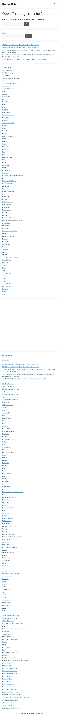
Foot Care (5, 149)
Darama (4, 133)
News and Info (9, 4)
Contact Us (5, 634)
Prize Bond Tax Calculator (10, 687)
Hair (3, 152)
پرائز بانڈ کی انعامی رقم (8, 702)
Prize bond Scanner (8, 684)
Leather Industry (7, 183)
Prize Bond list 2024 (8, 681)
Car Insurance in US (8, 123)
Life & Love (5, 186)
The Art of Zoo (6, 273)
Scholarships (6, 244)
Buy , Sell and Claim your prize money (13, 629)
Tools (3, 276)
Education (5, 139)
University (5, 289)
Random (4, 239)
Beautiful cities (6, 102)
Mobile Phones (6, 204)
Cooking (4, 128)
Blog (3, 107)
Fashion (4, 141)
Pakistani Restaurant (8, 218)
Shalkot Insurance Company (11, 257)
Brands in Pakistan (8, 115)
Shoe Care (5, 262)
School (4, 247)
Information (6, 170)
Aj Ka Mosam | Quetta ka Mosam (12, 623)
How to (4, 168)
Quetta (4, 233)
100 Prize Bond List (8, 67)
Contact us (5, 631)
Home (4, 644)
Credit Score (6, 131)
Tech (3, 270)
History (4, 160)
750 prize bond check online (10, 615)
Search (4, 33)
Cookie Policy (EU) (7, 637)
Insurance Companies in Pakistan (12, 175)
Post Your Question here (9, 658)
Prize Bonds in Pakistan (9, 689)
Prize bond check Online (9, 668)
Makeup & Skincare (8, 191)
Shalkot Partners (7, 355)
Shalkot (4, 255)
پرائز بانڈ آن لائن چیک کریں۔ (10, 700)
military (4, 199)
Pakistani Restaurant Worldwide (12, 220)
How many (5, 165)
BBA (3, 99)
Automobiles (6, 96)
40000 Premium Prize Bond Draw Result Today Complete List (20, 45)
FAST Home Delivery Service (10, 639)
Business (5, 120)
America (4, 94)
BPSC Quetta (6, 112)
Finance (4, 144)
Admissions (5, 86)
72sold (4, 81)
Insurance (5, 173)
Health (4, 154)
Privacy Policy (6, 663)
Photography (6, 223)
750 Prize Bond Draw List (10, 83)
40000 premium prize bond (10, 78)
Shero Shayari (6, 260)
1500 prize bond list (8, 70)
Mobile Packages (7, 202)
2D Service (5, 75)
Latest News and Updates (10, 652)
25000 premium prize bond (10, 73)
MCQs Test (5, 197)
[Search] (26, 24)
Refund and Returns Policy (10, 692)
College (4, 125)
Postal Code (6, 226)
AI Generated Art (7, 88)
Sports (4, 268)
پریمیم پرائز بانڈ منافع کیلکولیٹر (10, 708)
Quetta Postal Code (8, 236)
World (4, 294)
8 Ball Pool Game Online (9, 618)
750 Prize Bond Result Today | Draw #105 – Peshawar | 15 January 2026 (24, 59)
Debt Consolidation (8, 136)
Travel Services (6, 284)
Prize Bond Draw (7, 676)
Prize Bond (5, 228)
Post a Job (5, 655)
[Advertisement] (13, 324)
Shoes (4, 265)
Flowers (4, 642)
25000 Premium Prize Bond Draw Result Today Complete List (20, 47)
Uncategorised (6, 286)
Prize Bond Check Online (9, 231)
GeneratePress (39, 713)
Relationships (6, 241)
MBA (3, 194)
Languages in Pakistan (9, 181)
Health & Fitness (7, 157)
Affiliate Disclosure (8, 621)
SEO (3, 252)
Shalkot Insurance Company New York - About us (17, 697)
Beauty (4, 104)
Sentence (5, 249)
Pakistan (5, 215)
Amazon (4, 91)
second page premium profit (11, 695)
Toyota (4, 278)
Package (4, 212)
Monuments (6, 207)
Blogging (5, 110)
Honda (4, 162)
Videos (4, 291)
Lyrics (4, 189)
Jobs (3, 178)
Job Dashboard (6, 647)
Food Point (5, 146)
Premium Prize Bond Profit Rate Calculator (15, 660)
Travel (4, 281)
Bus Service (5, 117)
